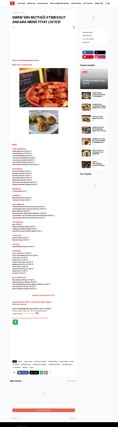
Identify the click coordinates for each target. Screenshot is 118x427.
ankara (22, 12)
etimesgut (16, 364)
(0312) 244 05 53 (30, 314)
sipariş (31, 367)
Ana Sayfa (21, 3)
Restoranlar (85, 42)
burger (72, 361)
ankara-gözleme (53, 361)
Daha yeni (14, 418)
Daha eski (73, 418)
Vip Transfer (88, 3)
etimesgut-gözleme (54, 364)
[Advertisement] (43, 44)
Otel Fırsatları (76, 3)
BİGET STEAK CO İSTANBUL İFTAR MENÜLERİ (98, 152)
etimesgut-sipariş (67, 364)
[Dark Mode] (102, 3)
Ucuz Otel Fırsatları (88, 39)
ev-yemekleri (17, 367)
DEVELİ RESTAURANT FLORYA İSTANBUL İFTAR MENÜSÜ (98, 163)
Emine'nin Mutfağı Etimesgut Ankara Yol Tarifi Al (29, 318)
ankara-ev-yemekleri (40, 361)
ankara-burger (28, 361)
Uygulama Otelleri (87, 32)
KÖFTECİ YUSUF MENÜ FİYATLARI (97, 117)
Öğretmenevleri (87, 35)
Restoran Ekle (43, 3)
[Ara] (106, 3)
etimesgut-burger (26, 364)
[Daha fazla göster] (50, 372)
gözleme (25, 367)
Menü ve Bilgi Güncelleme (59, 3)
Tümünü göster (71, 381)
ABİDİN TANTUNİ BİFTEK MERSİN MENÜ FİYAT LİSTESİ (99, 129)
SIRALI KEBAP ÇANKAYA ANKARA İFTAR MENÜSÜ (98, 94)
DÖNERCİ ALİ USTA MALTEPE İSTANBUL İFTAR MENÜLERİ (99, 140)
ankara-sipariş (64, 361)
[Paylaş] (73, 27)
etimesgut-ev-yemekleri (39, 364)
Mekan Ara (31, 3)
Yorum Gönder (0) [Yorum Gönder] (43, 410)
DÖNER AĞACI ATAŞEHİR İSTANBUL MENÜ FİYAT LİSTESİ (99, 106)
